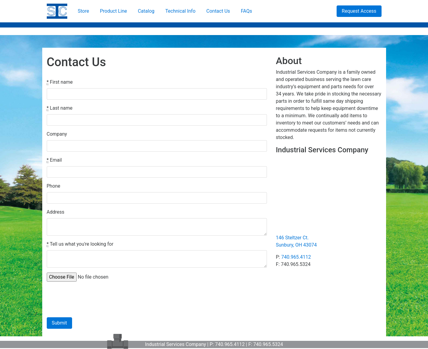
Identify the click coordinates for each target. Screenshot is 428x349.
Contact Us (218, 11)
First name (60, 82)
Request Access (359, 11)
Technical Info (180, 11)
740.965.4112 (296, 257)
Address (56, 212)
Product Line (113, 11)
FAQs (246, 11)
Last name (60, 108)
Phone (53, 186)
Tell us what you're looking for (80, 244)
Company (57, 134)
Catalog (146, 11)
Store (83, 11)
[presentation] (92, 298)
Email (54, 160)
